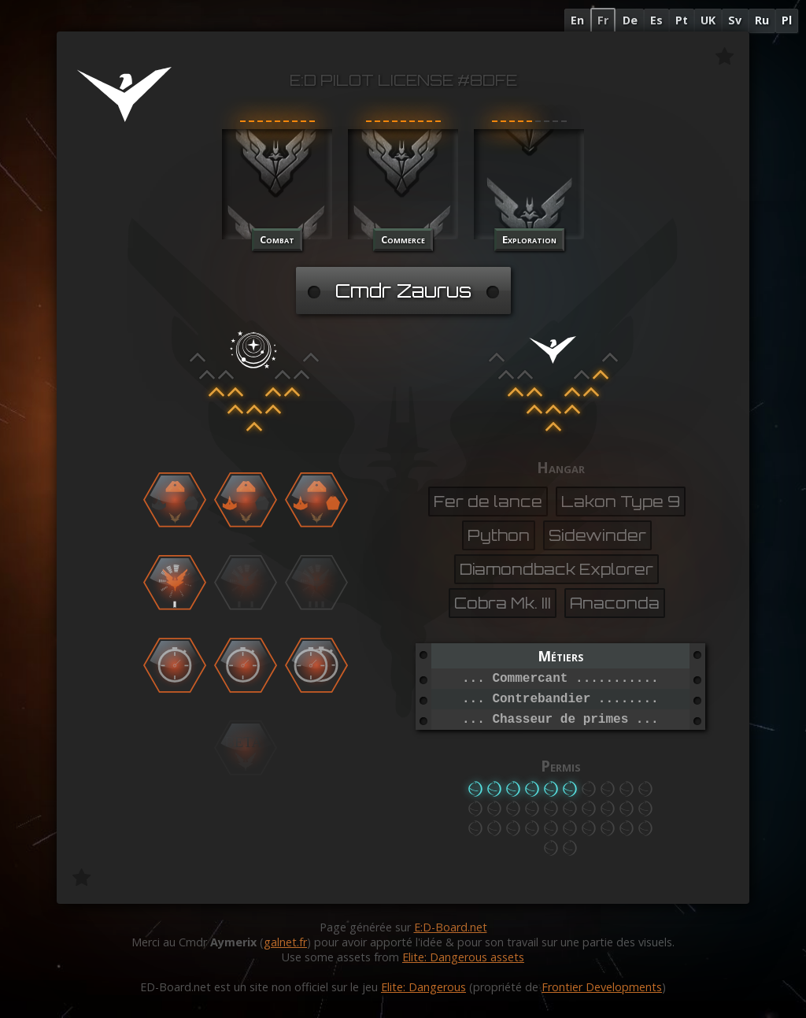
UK (708, 20)
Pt (681, 20)
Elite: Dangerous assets (463, 957)
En (577, 20)
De (630, 20)
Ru (762, 20)
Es (656, 20)
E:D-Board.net (450, 927)
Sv (734, 20)
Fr (602, 20)
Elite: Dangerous (423, 986)
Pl (787, 20)
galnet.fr (285, 942)
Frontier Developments (602, 986)
